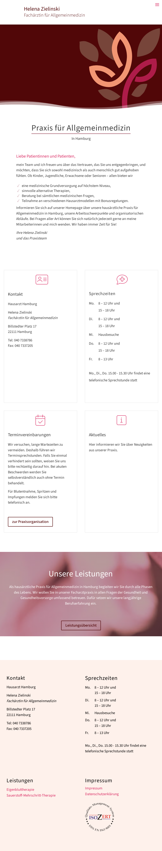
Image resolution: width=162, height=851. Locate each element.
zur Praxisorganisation (30, 521)
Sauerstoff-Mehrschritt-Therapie (31, 796)
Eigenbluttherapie (20, 790)
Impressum (93, 789)
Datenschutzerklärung (102, 795)
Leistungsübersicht (81, 625)
